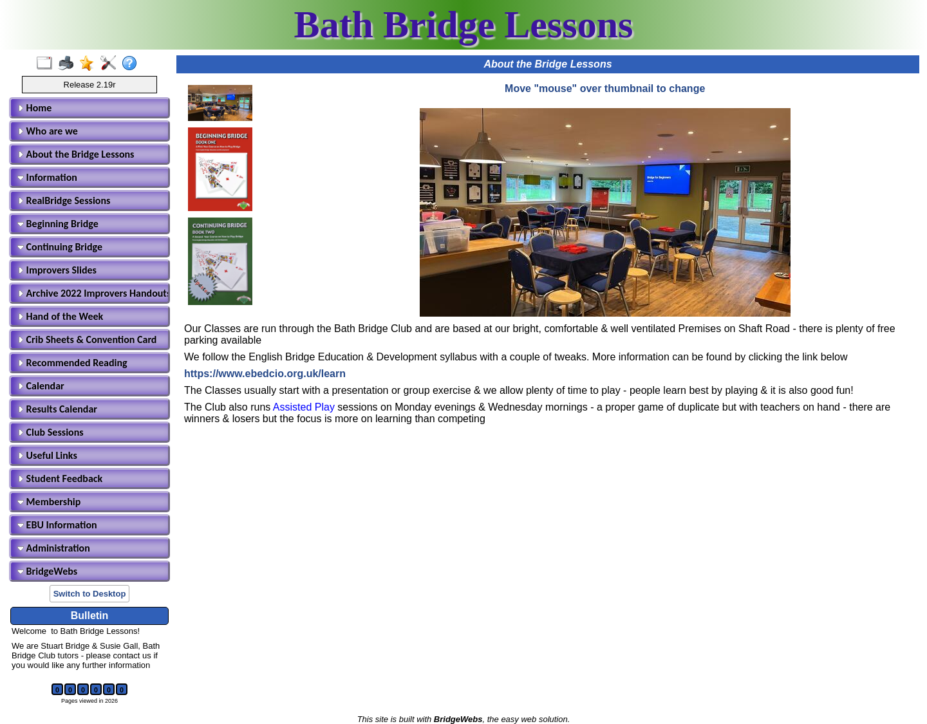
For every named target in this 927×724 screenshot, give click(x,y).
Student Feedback (59, 478)
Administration (53, 548)
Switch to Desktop (89, 594)
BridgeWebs (47, 571)
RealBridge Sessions (63, 200)
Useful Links (47, 455)
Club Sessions (50, 432)
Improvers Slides (57, 270)
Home (34, 108)
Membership (48, 502)
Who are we (47, 131)
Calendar (40, 386)
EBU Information (57, 525)
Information (47, 177)
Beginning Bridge (57, 224)
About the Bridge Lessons (75, 154)
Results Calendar (57, 409)
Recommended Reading (72, 363)
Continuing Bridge (59, 247)
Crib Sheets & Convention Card (86, 339)
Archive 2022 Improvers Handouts (91, 293)
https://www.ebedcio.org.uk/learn (265, 373)
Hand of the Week (60, 316)
